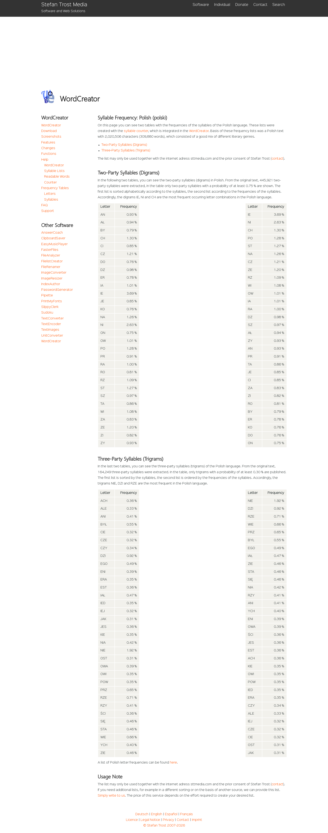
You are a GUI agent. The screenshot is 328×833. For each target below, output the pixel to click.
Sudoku (47, 312)
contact (277, 158)
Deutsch (141, 814)
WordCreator (51, 125)
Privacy (168, 820)
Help (44, 159)
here (173, 762)
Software (201, 4)
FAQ (44, 205)
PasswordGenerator (57, 289)
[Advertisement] (164, 48)
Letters (50, 193)
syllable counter (136, 131)
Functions (48, 154)
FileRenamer (50, 267)
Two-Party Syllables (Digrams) (124, 145)
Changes (48, 148)
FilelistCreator (52, 261)
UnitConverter (52, 335)
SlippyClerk (50, 307)
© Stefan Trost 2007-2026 (164, 825)
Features (48, 142)
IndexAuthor (50, 284)
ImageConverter (53, 272)
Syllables (51, 199)
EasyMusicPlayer (54, 244)
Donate (241, 4)
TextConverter (52, 318)
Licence (132, 820)
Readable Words (57, 176)
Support (47, 211)
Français (186, 814)
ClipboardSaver (53, 238)
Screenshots (51, 136)
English (156, 814)
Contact (260, 4)
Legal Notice (150, 820)
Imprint (197, 820)
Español (171, 814)
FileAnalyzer (50, 255)
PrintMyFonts (51, 301)
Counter (50, 182)
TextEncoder (51, 324)
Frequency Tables (55, 188)
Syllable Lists (54, 171)
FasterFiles (49, 250)
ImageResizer (51, 278)
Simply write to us (111, 795)
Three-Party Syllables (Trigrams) (125, 150)
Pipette (47, 295)
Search (278, 4)
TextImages (50, 329)
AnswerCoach (52, 232)
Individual (222, 4)
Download (49, 131)
